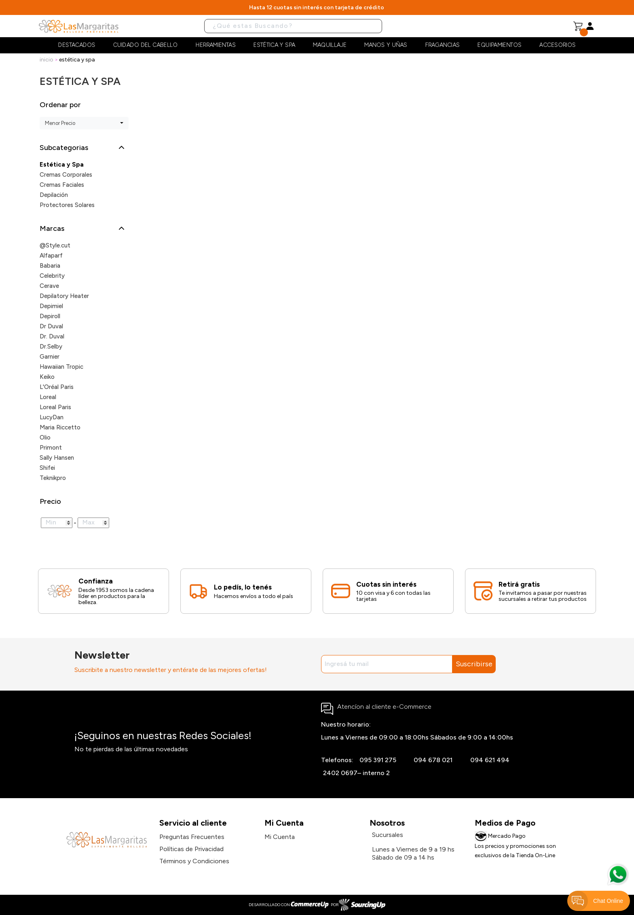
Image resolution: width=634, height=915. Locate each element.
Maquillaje (330, 45)
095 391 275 (377, 760)
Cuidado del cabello (145, 45)
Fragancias (442, 45)
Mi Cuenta (279, 837)
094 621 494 (489, 760)
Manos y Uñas (385, 45)
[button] (90, 147)
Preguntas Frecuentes (191, 837)
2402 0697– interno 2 (356, 773)
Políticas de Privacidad (191, 849)
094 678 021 (433, 760)
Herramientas (216, 45)
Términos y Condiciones (194, 861)
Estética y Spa (274, 45)
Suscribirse (474, 663)
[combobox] (84, 123)
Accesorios (557, 45)
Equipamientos (500, 45)
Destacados (76, 45)
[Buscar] (293, 26)
